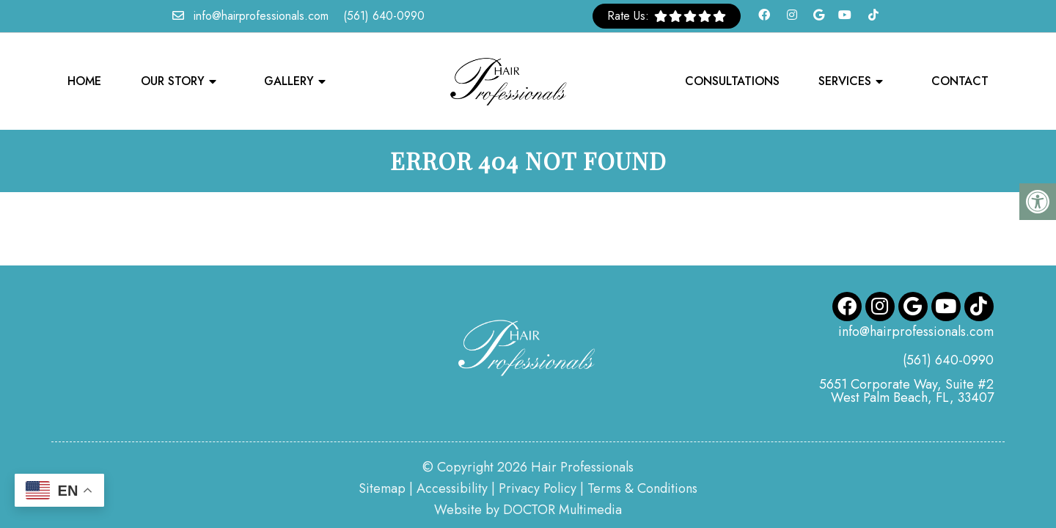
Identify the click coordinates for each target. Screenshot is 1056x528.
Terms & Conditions (642, 454)
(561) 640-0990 (384, 15)
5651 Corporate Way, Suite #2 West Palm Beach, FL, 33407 (906, 356)
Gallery (289, 81)
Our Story (173, 81)
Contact (960, 81)
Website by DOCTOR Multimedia (528, 475)
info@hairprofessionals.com (261, 15)
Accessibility (452, 454)
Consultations (732, 81)
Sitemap (382, 454)
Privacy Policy (537, 454)
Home (84, 81)
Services (844, 81)
